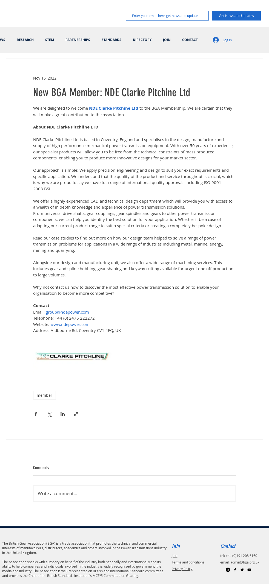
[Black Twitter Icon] (242, 570)
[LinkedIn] (228, 570)
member (44, 395)
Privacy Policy (182, 569)
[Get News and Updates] (236, 16)
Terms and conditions (188, 562)
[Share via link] (76, 414)
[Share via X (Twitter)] (49, 414)
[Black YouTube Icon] (249, 570)
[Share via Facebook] (35, 414)
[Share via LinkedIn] (62, 414)
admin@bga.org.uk (244, 562)
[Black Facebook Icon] (235, 570)
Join (174, 555)
